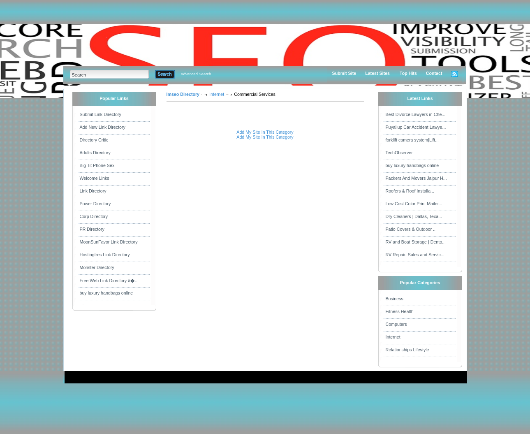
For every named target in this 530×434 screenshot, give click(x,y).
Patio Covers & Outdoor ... (411, 229)
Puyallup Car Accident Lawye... (416, 127)
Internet (216, 94)
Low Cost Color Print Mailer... (414, 203)
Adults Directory (95, 152)
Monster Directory (97, 267)
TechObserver (399, 152)
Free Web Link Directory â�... (109, 280)
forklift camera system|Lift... (412, 139)
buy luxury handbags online (106, 292)
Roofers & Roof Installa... (410, 190)
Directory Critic (94, 139)
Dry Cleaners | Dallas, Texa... (414, 216)
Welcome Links (94, 178)
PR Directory (92, 229)
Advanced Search (196, 74)
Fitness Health (400, 311)
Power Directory (95, 203)
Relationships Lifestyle (407, 349)
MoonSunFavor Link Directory (109, 241)
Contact (434, 73)
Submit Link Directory (100, 114)
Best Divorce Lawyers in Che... (416, 114)
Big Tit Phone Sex (97, 165)
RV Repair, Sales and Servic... (415, 254)
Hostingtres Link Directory (105, 254)
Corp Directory (94, 216)
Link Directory (93, 190)
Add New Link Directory (102, 127)
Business (394, 298)
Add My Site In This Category (264, 132)
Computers (396, 324)
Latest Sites (377, 73)
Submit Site (344, 73)
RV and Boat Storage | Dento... (416, 241)
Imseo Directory (183, 94)
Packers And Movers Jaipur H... (416, 178)
